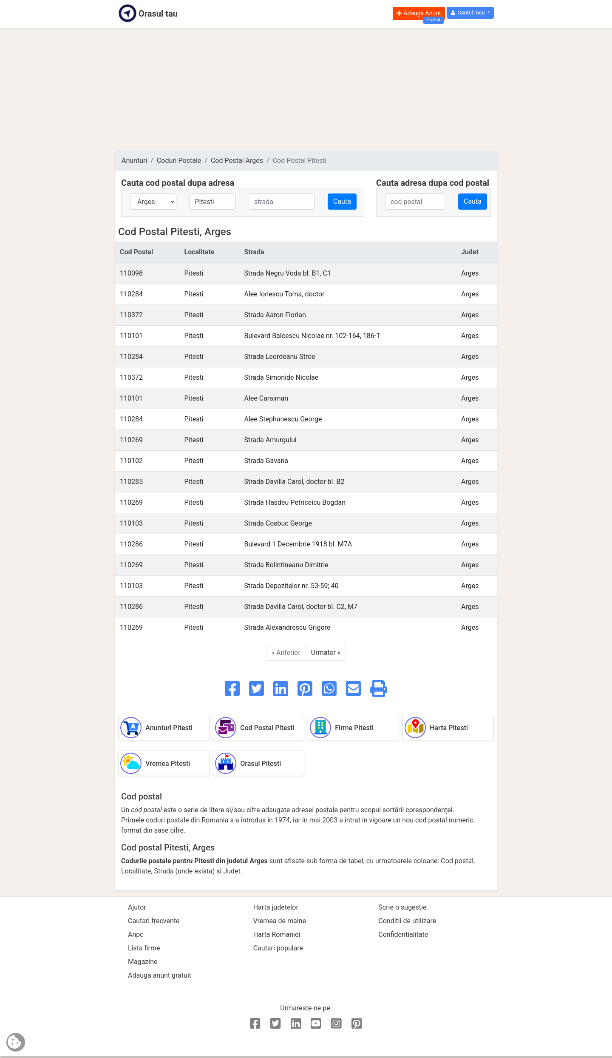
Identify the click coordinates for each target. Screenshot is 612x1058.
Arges (470, 273)
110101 (131, 336)
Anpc (136, 934)
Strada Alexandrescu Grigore (287, 627)
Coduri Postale (179, 160)
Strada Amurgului (270, 440)
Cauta (342, 201)
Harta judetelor (275, 907)
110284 (131, 294)
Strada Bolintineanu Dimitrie (286, 565)
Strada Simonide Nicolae (281, 377)
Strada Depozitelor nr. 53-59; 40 (291, 586)
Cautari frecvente (154, 921)
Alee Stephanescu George (283, 419)
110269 (131, 440)
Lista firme (144, 948)
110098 (131, 273)
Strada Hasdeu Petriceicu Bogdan (295, 502)
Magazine (143, 962)
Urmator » (326, 652)
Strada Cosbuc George (278, 523)
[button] (470, 13)
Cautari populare (278, 948)
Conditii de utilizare (407, 921)
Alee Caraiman (266, 398)
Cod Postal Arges (237, 160)
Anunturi (134, 160)
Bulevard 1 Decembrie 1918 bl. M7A (298, 544)
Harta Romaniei (276, 934)
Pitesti (193, 273)
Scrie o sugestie (402, 907)
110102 (131, 461)
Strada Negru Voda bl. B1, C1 (287, 273)
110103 (131, 523)
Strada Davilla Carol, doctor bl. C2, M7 (300, 607)
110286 (131, 544)
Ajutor (137, 907)
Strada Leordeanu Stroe (279, 357)
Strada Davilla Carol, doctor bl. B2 (294, 482)
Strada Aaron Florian (275, 315)
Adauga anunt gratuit (159, 975)
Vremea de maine (279, 921)
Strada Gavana (266, 461)
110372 (131, 315)
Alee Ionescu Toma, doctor (284, 294)
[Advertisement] (306, 89)
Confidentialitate (403, 934)
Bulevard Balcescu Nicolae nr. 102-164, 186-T (312, 336)
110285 (131, 482)
